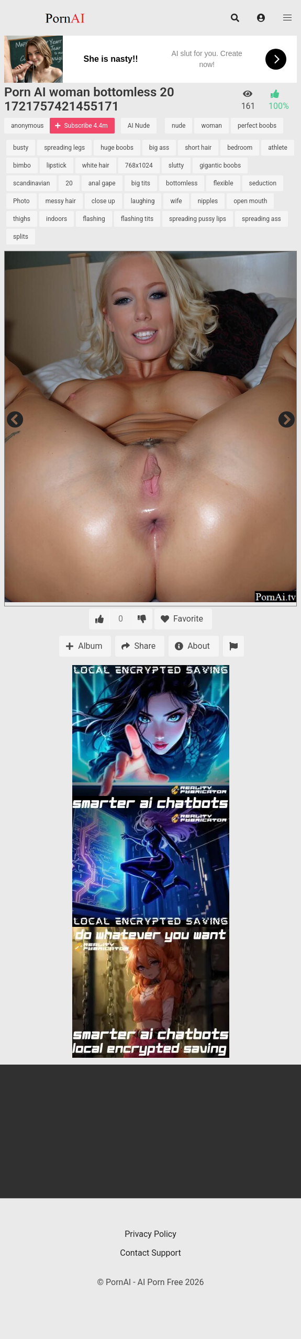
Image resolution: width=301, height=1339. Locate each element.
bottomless (181, 183)
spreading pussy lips (197, 219)
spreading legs (64, 147)
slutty (176, 165)
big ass (159, 147)
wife (176, 201)
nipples (208, 201)
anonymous (27, 125)
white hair (95, 165)
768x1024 (139, 165)
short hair (198, 147)
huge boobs (117, 147)
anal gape (102, 183)
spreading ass (261, 219)
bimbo (22, 165)
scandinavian (31, 183)
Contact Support (150, 1253)
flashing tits (137, 219)
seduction (263, 183)
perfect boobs (257, 125)
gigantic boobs (220, 165)
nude (178, 125)
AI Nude (139, 125)
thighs (21, 219)
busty (20, 147)
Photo (21, 201)
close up (103, 201)
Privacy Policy (150, 1234)
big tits (140, 183)
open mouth (250, 201)
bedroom (239, 147)
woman (211, 125)
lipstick (56, 165)
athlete (277, 147)
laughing (143, 201)
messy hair (61, 201)
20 (69, 183)
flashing (94, 219)
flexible (223, 183)
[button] (261, 17)
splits (20, 236)
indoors (56, 219)
